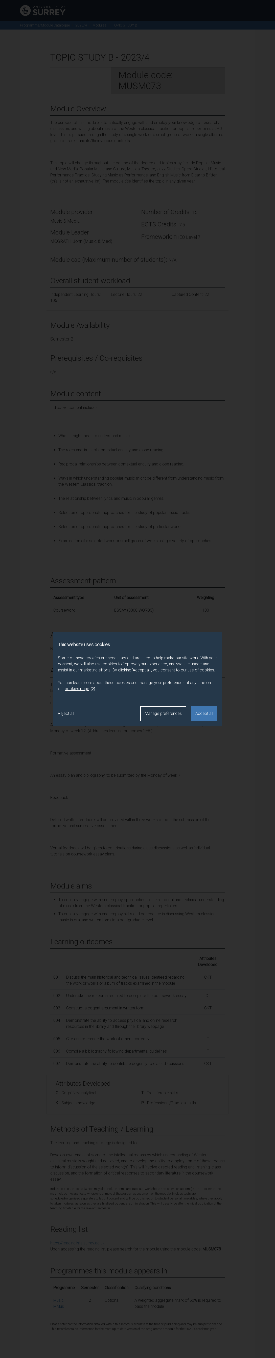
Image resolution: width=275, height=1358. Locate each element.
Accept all (204, 713)
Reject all (66, 713)
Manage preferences (163, 713)
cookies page (80, 688)
